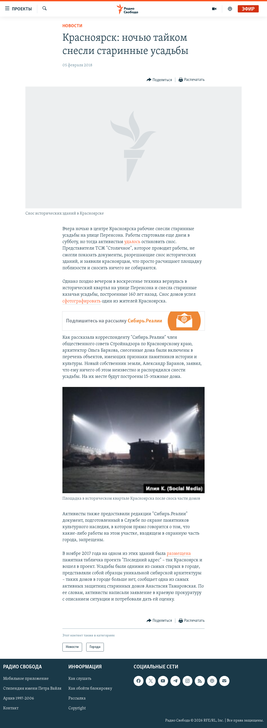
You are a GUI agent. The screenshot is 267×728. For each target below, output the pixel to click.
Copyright (77, 708)
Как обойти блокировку (90, 689)
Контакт (10, 708)
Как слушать (79, 679)
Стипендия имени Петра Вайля (32, 689)
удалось (132, 241)
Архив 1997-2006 (18, 699)
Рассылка (77, 699)
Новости (72, 26)
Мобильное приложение (26, 679)
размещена (179, 553)
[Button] (159, 79)
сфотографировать (81, 301)
